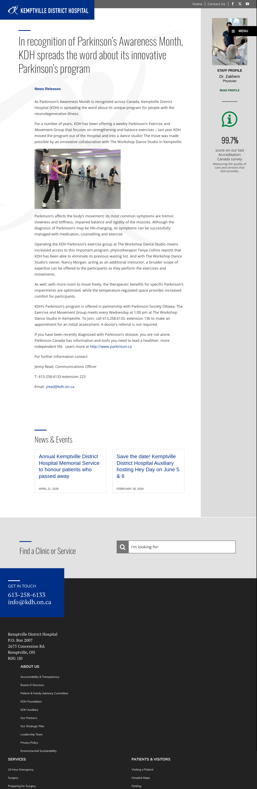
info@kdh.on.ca (29, 602)
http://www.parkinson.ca (111, 346)
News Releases (48, 89)
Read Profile (230, 90)
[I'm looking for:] (176, 547)
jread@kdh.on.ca (60, 386)
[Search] (123, 547)
